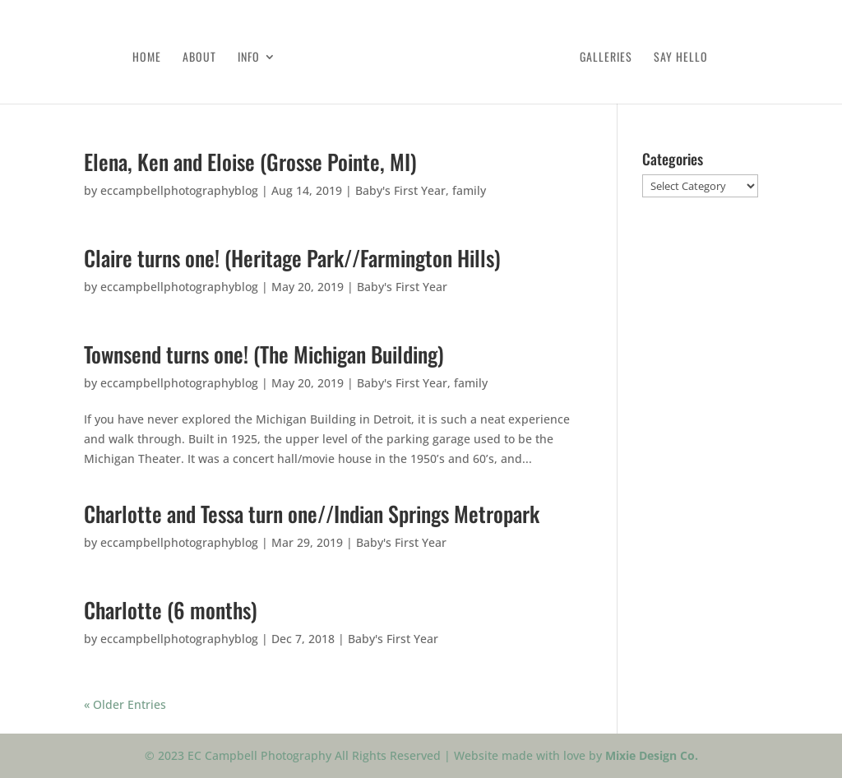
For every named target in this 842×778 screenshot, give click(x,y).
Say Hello (681, 58)
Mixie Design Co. (651, 755)
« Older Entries (125, 704)
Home (146, 58)
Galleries (606, 58)
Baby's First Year (400, 190)
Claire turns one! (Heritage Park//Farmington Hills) (292, 258)
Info (249, 58)
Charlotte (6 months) (170, 610)
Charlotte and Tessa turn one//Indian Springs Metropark (311, 514)
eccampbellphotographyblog (179, 190)
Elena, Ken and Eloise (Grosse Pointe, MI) (250, 162)
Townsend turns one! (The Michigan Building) (264, 354)
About (199, 58)
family (469, 190)
